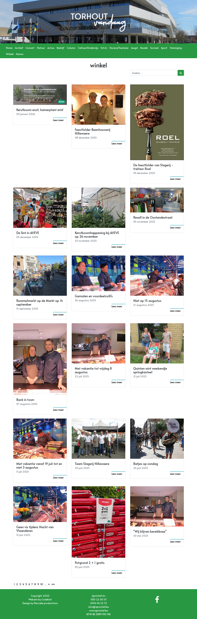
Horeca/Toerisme (119, 47)
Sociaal (154, 47)
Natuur (41, 47)
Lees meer (58, 120)
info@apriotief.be (98, 606)
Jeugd (134, 47)
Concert (30, 47)
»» (53, 584)
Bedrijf (60, 47)
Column (71, 47)
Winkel (10, 54)
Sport (164, 47)
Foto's (104, 47)
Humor (20, 54)
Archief (19, 47)
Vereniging (176, 47)
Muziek (144, 47)
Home (9, 47)
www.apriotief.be (98, 610)
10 (41, 584)
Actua (50, 47)
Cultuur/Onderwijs (88, 47)
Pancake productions (46, 603)
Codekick (47, 599)
